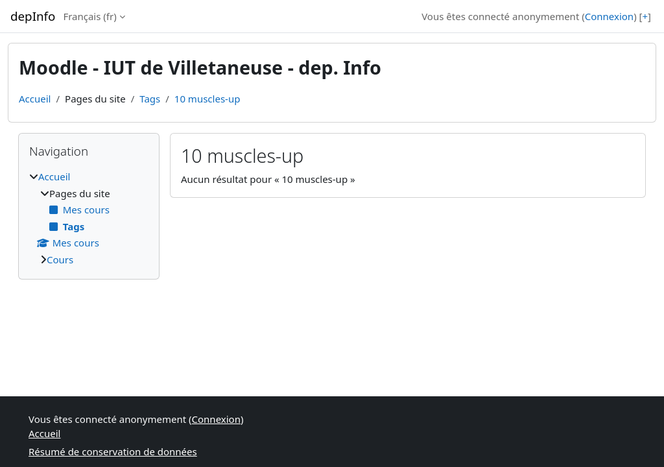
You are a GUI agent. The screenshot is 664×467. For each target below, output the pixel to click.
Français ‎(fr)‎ (89, 16)
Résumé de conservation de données (113, 451)
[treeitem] (88, 218)
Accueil (35, 98)
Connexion (609, 16)
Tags (149, 98)
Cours (60, 259)
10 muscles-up (207, 98)
